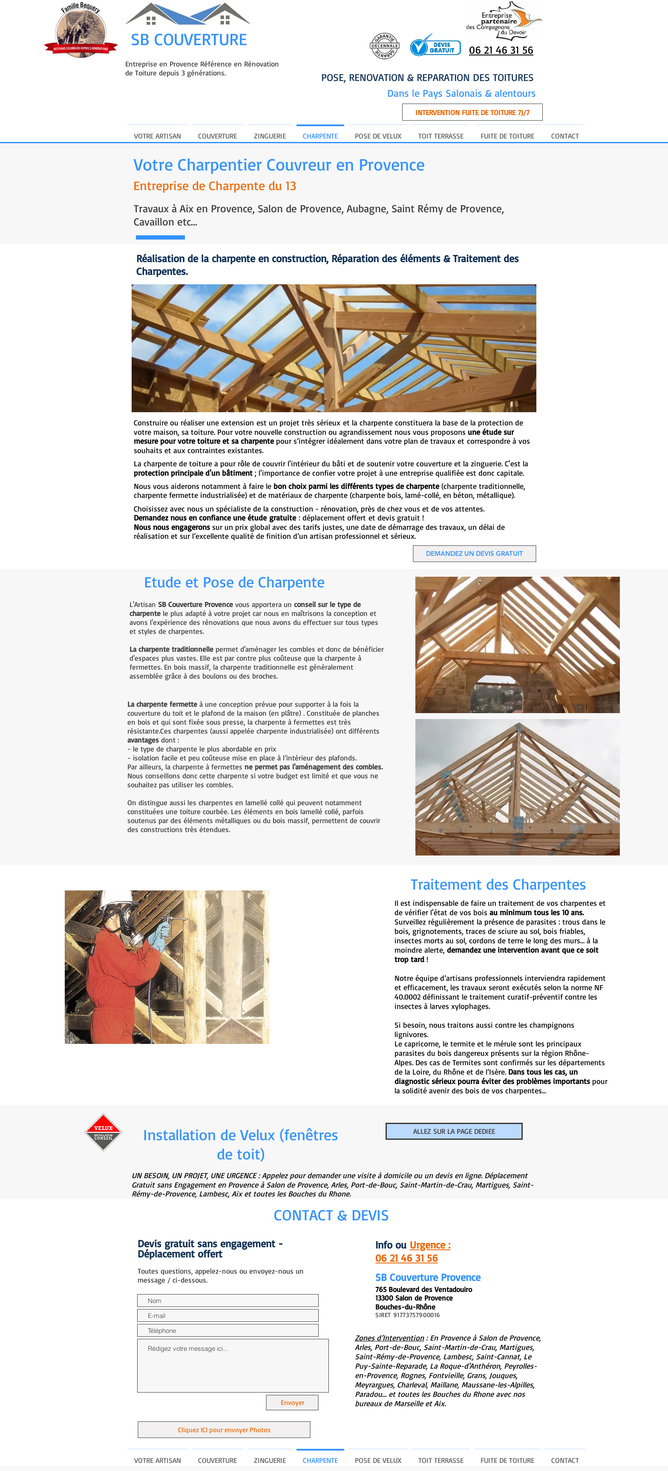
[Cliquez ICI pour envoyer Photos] (224, 1429)
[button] (472, 112)
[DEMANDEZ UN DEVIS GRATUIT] (474, 553)
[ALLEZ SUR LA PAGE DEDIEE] (454, 1131)
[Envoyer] (292, 1402)
